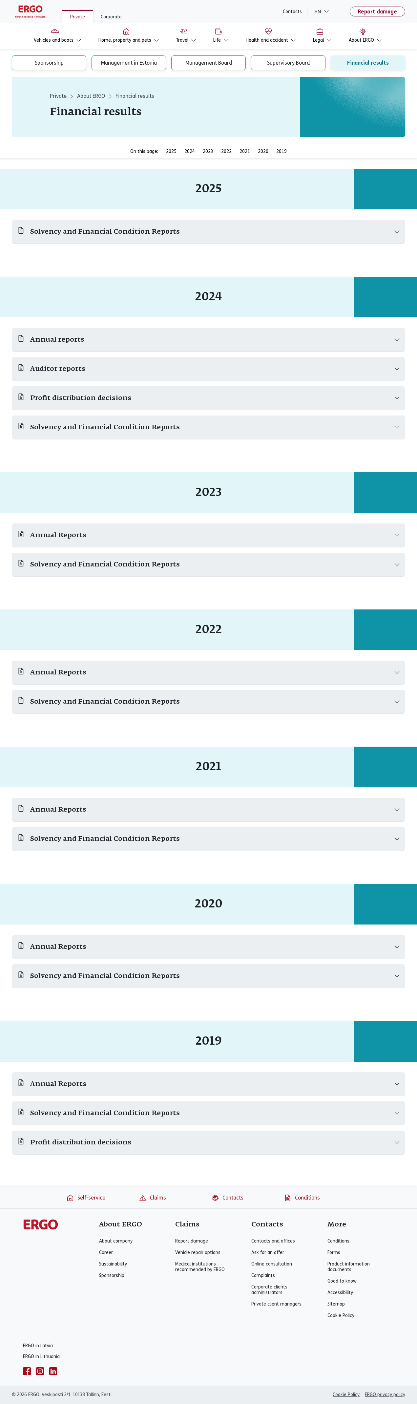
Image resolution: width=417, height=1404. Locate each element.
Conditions (302, 1198)
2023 (208, 151)
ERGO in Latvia (38, 1346)
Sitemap (336, 1304)
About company (116, 1241)
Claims (152, 1198)
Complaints (263, 1275)
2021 (245, 151)
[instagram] (40, 1371)
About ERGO (91, 96)
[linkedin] (53, 1371)
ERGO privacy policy (385, 1394)
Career (106, 1252)
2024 (189, 151)
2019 (281, 151)
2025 (171, 151)
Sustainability (113, 1264)
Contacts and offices (273, 1241)
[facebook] (27, 1371)
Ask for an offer (267, 1252)
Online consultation (271, 1264)
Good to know (342, 1281)
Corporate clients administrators (269, 1289)
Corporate (111, 17)
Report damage (377, 12)
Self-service (85, 1198)
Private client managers (276, 1304)
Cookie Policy (340, 1315)
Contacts (292, 11)
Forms (333, 1252)
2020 (263, 151)
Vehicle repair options (197, 1252)
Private (77, 17)
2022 (226, 151)
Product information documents (348, 1266)
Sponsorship (111, 1275)
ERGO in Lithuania (41, 1356)
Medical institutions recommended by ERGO (200, 1266)
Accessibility (340, 1292)
